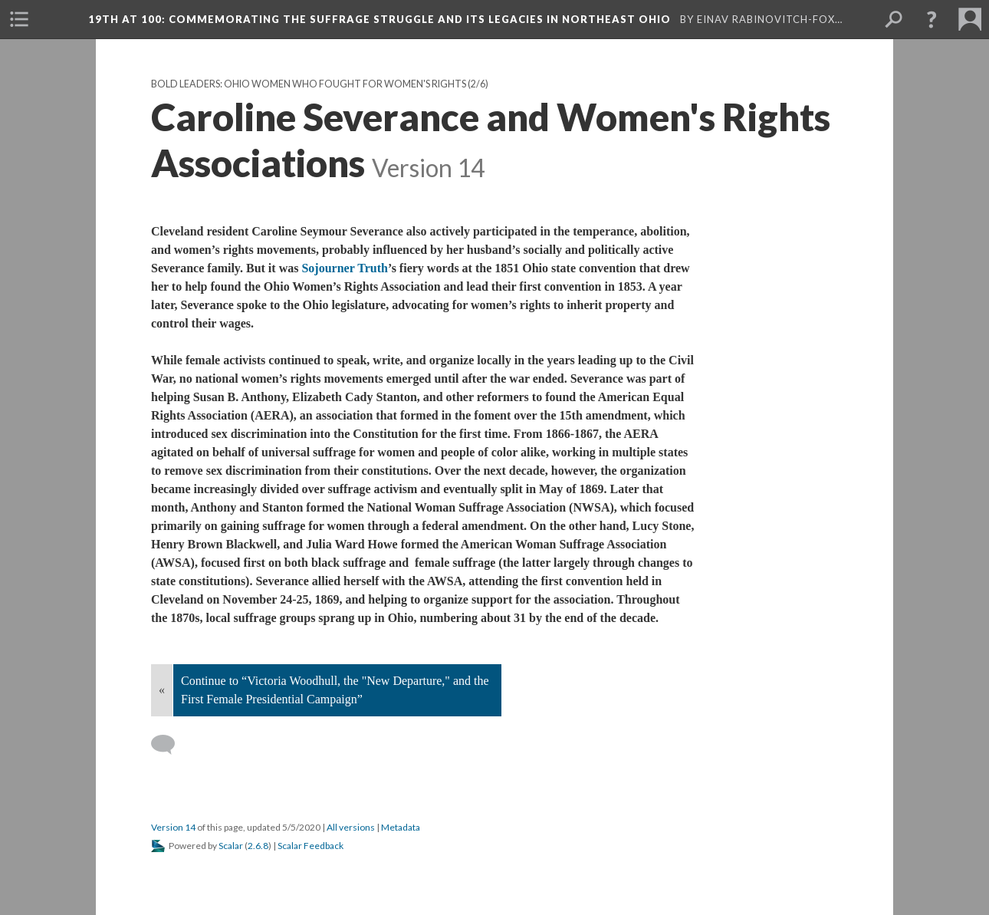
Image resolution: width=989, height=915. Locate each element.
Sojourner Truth (344, 268)
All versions (351, 827)
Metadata (400, 827)
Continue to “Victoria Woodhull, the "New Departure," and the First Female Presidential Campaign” (335, 690)
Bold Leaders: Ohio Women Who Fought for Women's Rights (308, 84)
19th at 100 (381, 19)
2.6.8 (258, 845)
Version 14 (173, 827)
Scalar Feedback (310, 845)
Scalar (231, 845)
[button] (931, 19)
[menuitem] (19, 19)
